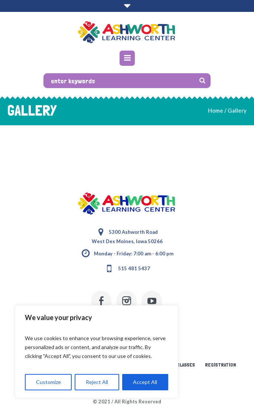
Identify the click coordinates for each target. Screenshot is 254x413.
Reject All (97, 382)
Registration (220, 365)
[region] (96, 351)
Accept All (145, 382)
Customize (48, 382)
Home (215, 110)
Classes (186, 365)
